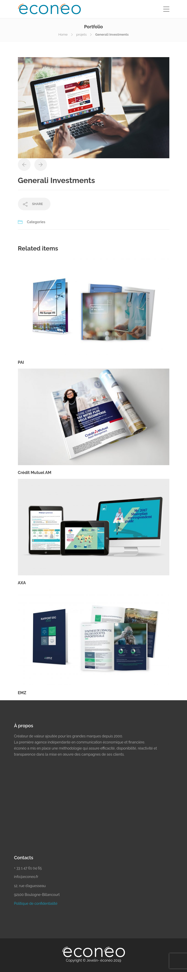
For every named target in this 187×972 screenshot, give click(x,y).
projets (81, 34)
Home (63, 34)
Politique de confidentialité (36, 903)
